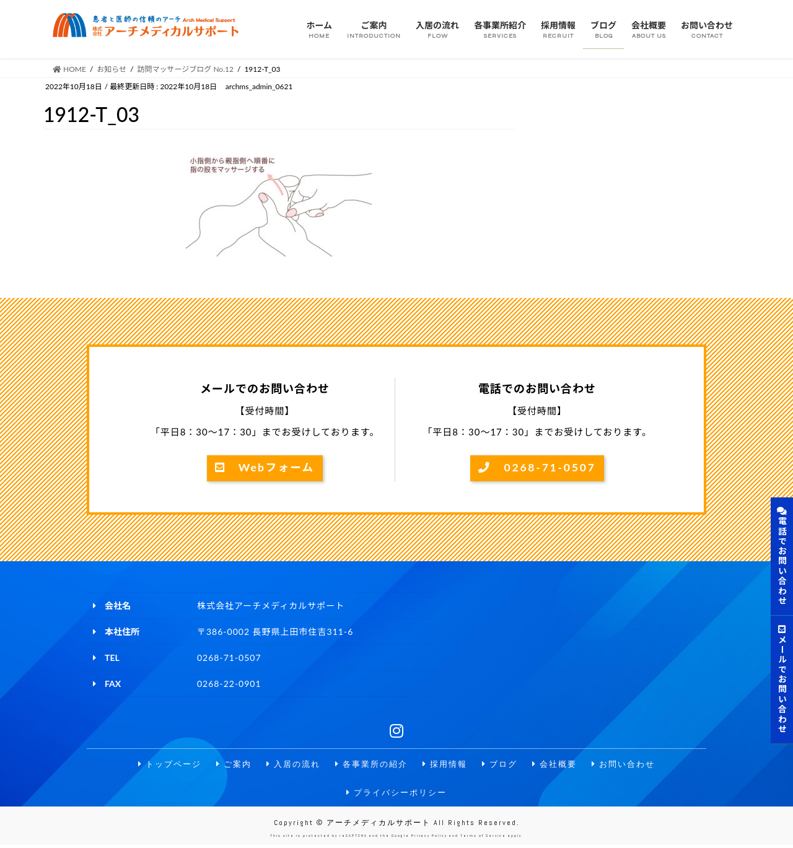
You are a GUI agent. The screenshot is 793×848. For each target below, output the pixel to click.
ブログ (504, 764)
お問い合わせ (633, 764)
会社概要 (561, 764)
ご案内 (226, 764)
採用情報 (447, 764)
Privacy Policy (429, 838)
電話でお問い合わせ (782, 556)
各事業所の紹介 (370, 764)
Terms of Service (483, 838)
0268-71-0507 (537, 468)
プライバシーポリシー (396, 794)
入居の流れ (288, 764)
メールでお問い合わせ (782, 679)
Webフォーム (264, 468)
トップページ (159, 764)
